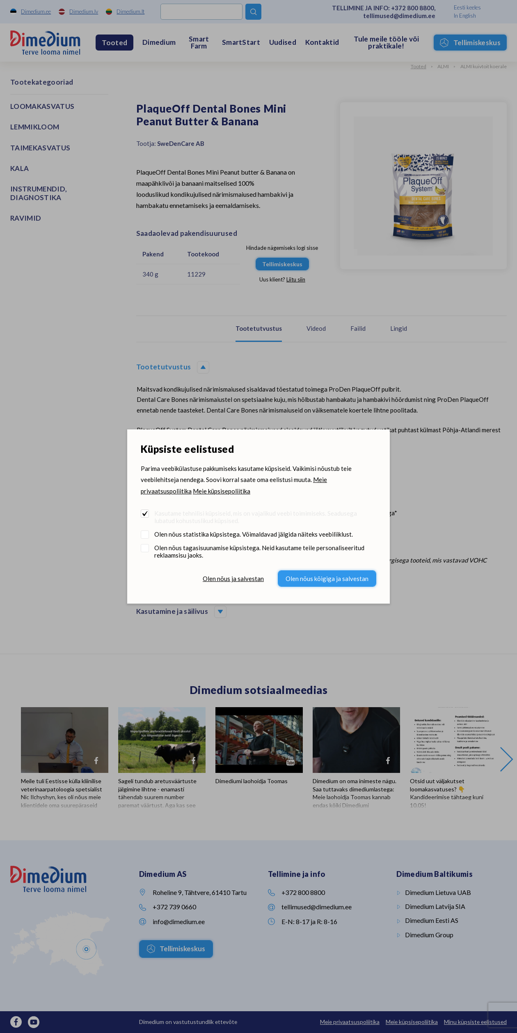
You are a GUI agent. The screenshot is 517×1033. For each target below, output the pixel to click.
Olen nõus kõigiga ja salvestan (327, 578)
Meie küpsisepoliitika (221, 491)
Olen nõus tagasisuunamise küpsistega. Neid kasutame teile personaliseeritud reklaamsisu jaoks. (259, 551)
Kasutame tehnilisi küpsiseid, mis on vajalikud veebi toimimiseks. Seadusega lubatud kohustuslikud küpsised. (255, 517)
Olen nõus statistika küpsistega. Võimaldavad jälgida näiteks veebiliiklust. (253, 534)
